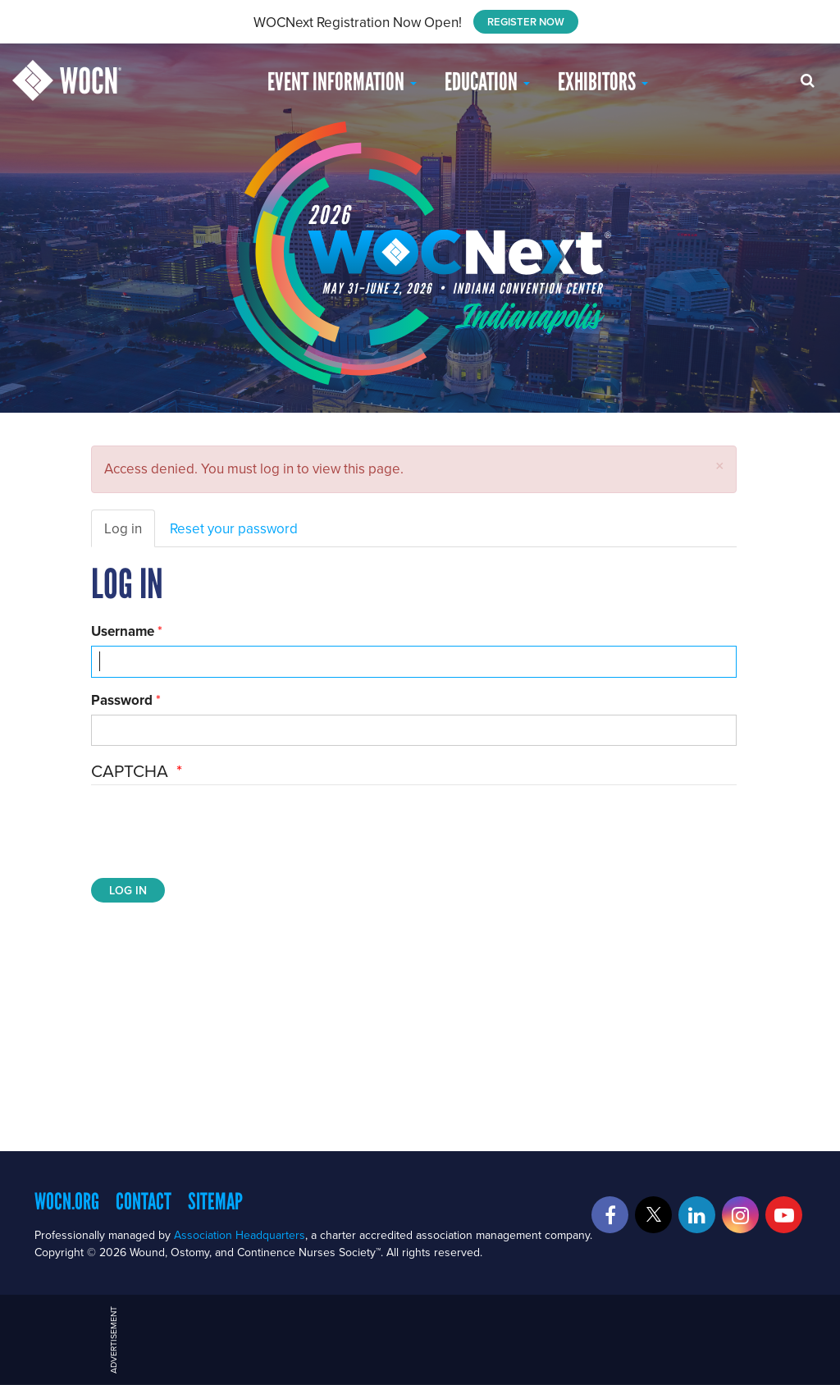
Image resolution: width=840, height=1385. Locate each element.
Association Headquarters (239, 1235)
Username (122, 631)
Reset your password (234, 528)
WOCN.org (66, 1201)
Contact (143, 1201)
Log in (123, 528)
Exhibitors (603, 81)
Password (122, 700)
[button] (719, 465)
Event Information (342, 81)
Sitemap (215, 1201)
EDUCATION (487, 81)
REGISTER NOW (525, 22)
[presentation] (215, 834)
